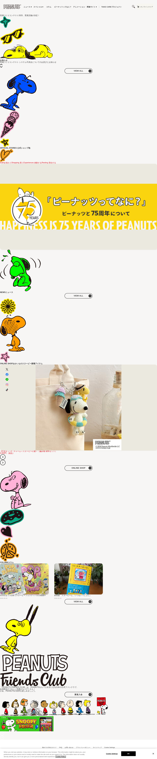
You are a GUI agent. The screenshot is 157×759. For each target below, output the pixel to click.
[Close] (153, 754)
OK (128, 754)
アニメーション (79, 7)
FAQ (60, 747)
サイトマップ (97, 747)
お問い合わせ (69, 747)
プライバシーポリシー (83, 747)
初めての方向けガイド (49, 747)
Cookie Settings (109, 747)
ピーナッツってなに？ (62, 7)
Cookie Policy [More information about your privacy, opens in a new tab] (61, 757)
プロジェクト (111, 7)
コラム (48, 7)
